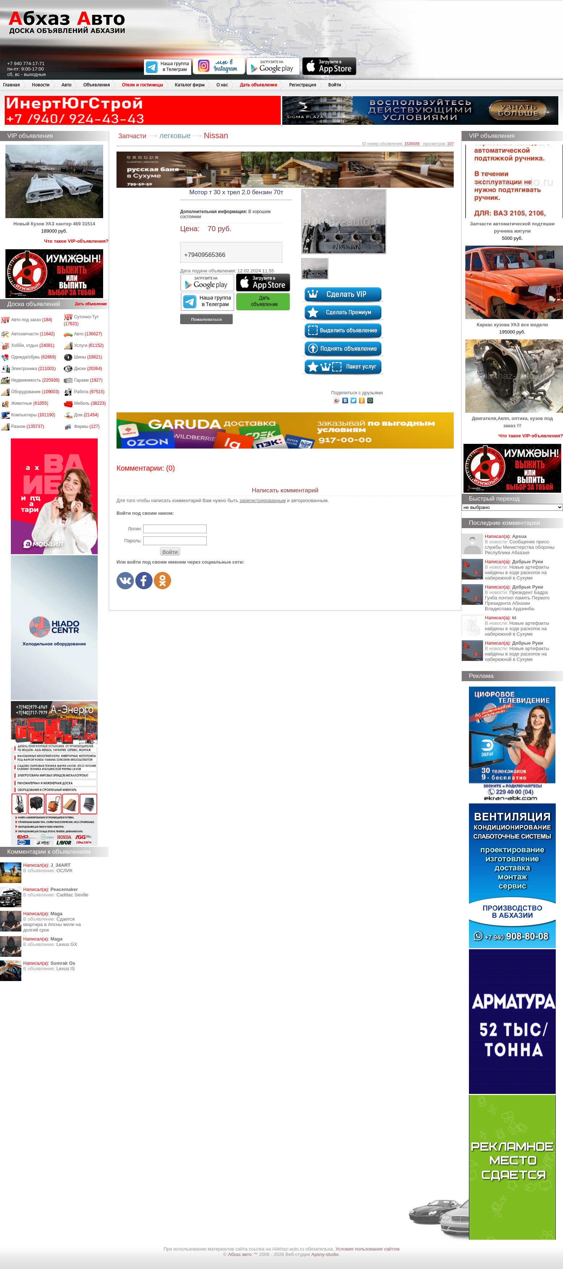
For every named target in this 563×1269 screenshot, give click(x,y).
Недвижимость (35, 380)
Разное (27, 426)
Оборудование (35, 391)
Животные (29, 403)
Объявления (96, 85)
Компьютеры (33, 414)
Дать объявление (258, 85)
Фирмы (87, 426)
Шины (88, 357)
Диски (88, 368)
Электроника (33, 368)
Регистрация (302, 85)
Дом (86, 414)
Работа (89, 391)
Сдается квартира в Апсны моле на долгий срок (52, 924)
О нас (222, 85)
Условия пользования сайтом (367, 1249)
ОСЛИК (64, 870)
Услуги (89, 345)
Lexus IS (65, 968)
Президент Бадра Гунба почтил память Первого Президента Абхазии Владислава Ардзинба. (517, 600)
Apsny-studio (324, 1254)
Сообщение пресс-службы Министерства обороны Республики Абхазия (519, 547)
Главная (11, 85)
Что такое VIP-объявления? (76, 241)
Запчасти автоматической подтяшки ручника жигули (514, 224)
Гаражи (88, 380)
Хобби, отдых (33, 345)
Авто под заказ (31, 319)
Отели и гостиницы (142, 85)
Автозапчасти (33, 333)
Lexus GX (66, 944)
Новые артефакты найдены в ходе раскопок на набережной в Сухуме (517, 572)
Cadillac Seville (72, 894)
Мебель (90, 403)
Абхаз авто (240, 1254)
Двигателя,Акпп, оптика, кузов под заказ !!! (514, 418)
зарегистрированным (263, 500)
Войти (334, 85)
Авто (66, 85)
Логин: (135, 528)
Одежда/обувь (33, 357)
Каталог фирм (189, 85)
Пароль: (133, 540)
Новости (41, 85)
